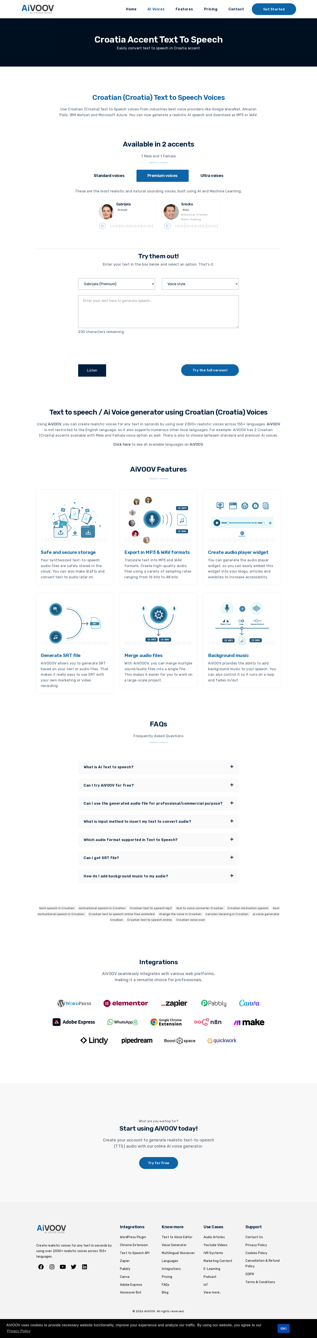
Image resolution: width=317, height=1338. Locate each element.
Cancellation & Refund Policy (262, 1263)
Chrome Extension (134, 1245)
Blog (165, 1292)
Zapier (125, 1260)
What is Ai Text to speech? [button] (158, 766)
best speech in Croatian (57, 907)
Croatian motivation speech (248, 907)
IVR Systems (213, 1252)
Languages (170, 1260)
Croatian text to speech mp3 (151, 907)
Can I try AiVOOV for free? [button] (158, 785)
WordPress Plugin (133, 1237)
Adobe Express (131, 1284)
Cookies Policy (256, 1252)
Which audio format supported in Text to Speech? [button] (158, 839)
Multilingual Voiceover (178, 1252)
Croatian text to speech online (149, 919)
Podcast (210, 1276)
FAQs (165, 1284)
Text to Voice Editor (177, 1237)
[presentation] (111, 347)
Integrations (171, 1268)
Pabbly (125, 1268)
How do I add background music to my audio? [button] (158, 875)
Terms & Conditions (260, 1282)
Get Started (274, 9)
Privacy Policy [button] (19, 1331)
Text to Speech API (134, 1252)
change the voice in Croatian (180, 913)
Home (131, 9)
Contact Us (254, 1237)
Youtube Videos (215, 1245)
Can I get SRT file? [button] (158, 857)
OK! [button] (284, 1328)
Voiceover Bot (131, 1292)
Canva (125, 1276)
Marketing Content (218, 1260)
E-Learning (212, 1268)
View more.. (212, 1292)
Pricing (211, 9)
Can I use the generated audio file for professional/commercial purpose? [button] (158, 803)
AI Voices (156, 9)
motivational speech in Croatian (102, 907)
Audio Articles (214, 1237)
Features (184, 9)
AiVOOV (54, 424)
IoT (206, 1284)
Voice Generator (174, 1245)
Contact (236, 9)
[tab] (109, 176)
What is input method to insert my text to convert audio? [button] (158, 821)
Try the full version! (210, 370)
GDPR (249, 1274)
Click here (122, 444)
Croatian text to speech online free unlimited (122, 913)
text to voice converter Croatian (200, 907)
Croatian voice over (190, 919)
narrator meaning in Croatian (227, 913)
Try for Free (158, 1163)
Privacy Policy (256, 1245)
